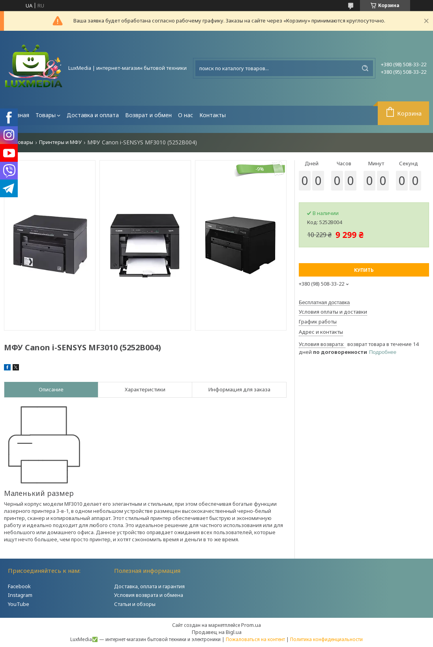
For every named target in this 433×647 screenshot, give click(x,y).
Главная (18, 115)
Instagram (20, 594)
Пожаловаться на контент (255, 639)
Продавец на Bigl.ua (217, 632)
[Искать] (365, 68)
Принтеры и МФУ (60, 142)
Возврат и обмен (148, 115)
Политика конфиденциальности (326, 639)
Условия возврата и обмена (148, 594)
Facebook (19, 586)
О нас (185, 115)
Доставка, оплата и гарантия (149, 586)
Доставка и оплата (93, 115)
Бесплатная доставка (324, 302)
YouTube (18, 604)
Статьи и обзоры (135, 604)
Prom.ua (251, 624)
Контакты (212, 115)
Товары (46, 115)
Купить (364, 270)
